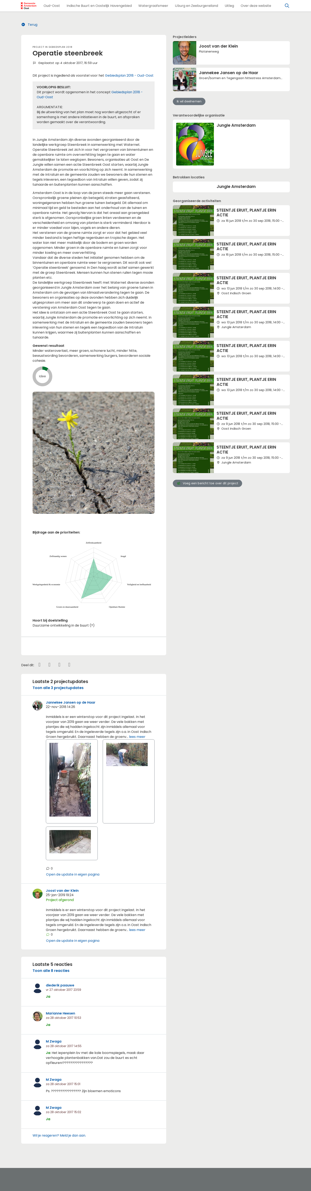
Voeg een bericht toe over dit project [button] (207, 483)
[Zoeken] (287, 6)
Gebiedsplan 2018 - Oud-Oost (129, 75)
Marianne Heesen (60, 1013)
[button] (51, 6)
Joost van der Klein (62, 890)
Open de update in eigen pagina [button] (72, 874)
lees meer (137, 736)
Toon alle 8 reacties (51, 970)
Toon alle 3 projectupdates (58, 687)
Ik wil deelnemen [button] (189, 101)
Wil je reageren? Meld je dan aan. (59, 1135)
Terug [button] (29, 24)
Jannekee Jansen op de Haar (70, 702)
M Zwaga (53, 1041)
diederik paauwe (60, 985)
